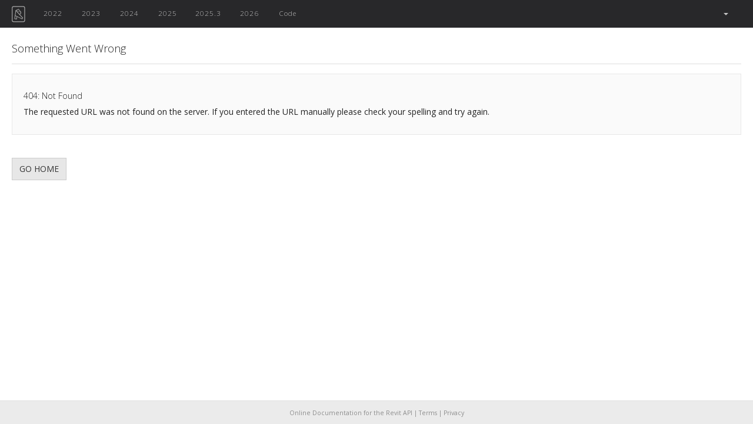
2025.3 (208, 13)
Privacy (454, 413)
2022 (53, 13)
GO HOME (39, 168)
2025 (167, 13)
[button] (725, 14)
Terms (428, 413)
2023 (91, 13)
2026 (249, 13)
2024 (129, 13)
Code (287, 13)
